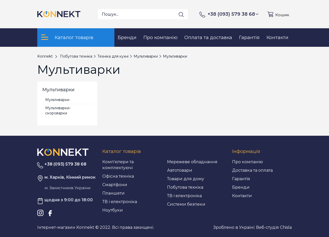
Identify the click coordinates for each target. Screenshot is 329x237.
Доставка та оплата (252, 170)
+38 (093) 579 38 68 (233, 14)
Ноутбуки (112, 210)
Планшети (113, 193)
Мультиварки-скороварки (58, 110)
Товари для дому (185, 178)
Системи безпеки (186, 204)
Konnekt (45, 56)
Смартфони (114, 184)
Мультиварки (57, 99)
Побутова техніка (185, 187)
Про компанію (247, 161)
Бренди (241, 187)
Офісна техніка (118, 176)
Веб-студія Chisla (274, 227)
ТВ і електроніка (119, 201)
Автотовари (179, 170)
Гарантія (241, 178)
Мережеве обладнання (192, 161)
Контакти (242, 195)
